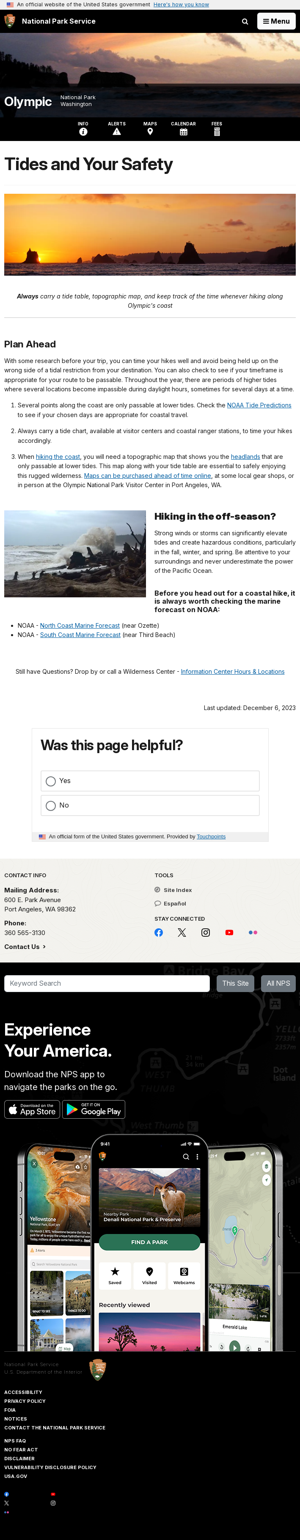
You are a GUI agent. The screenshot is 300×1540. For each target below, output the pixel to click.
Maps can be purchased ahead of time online (147, 475)
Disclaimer (19, 1458)
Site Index (173, 890)
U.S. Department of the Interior (43, 1372)
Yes (65, 780)
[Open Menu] (276, 21)
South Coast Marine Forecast (80, 634)
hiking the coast (58, 456)
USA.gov (15, 1476)
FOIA (10, 1410)
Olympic (28, 101)
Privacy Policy (25, 1401)
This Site (235, 983)
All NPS (278, 983)
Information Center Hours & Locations (233, 671)
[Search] (107, 983)
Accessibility (23, 1392)
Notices (15, 1419)
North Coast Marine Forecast (80, 625)
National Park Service (31, 1364)
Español (170, 903)
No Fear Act (21, 1450)
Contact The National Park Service (54, 1428)
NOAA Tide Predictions (259, 405)
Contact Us (22, 947)
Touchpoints (211, 836)
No (64, 805)
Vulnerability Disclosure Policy (50, 1467)
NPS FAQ (15, 1441)
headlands (245, 456)
